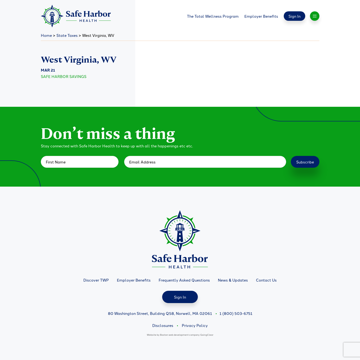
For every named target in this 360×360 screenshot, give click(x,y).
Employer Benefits (261, 16)
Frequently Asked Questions (184, 280)
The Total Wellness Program (213, 16)
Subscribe (305, 161)
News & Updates (233, 280)
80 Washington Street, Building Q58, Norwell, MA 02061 (160, 313)
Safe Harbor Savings (63, 76)
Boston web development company (180, 334)
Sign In (294, 16)
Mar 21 (48, 70)
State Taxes (67, 35)
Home (46, 35)
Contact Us (266, 280)
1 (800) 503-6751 (236, 313)
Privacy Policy (195, 325)
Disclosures (162, 325)
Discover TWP (96, 280)
